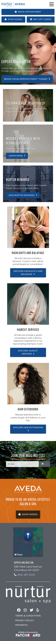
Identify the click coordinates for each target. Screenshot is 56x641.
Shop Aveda (13, 19)
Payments (21, 625)
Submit (45, 464)
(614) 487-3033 (26, 574)
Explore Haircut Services (28, 352)
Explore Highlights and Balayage (28, 272)
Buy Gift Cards (40, 19)
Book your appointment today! (27, 79)
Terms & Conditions (28, 615)
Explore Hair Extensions (28, 428)
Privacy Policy (24, 620)
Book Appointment (28, 12)
